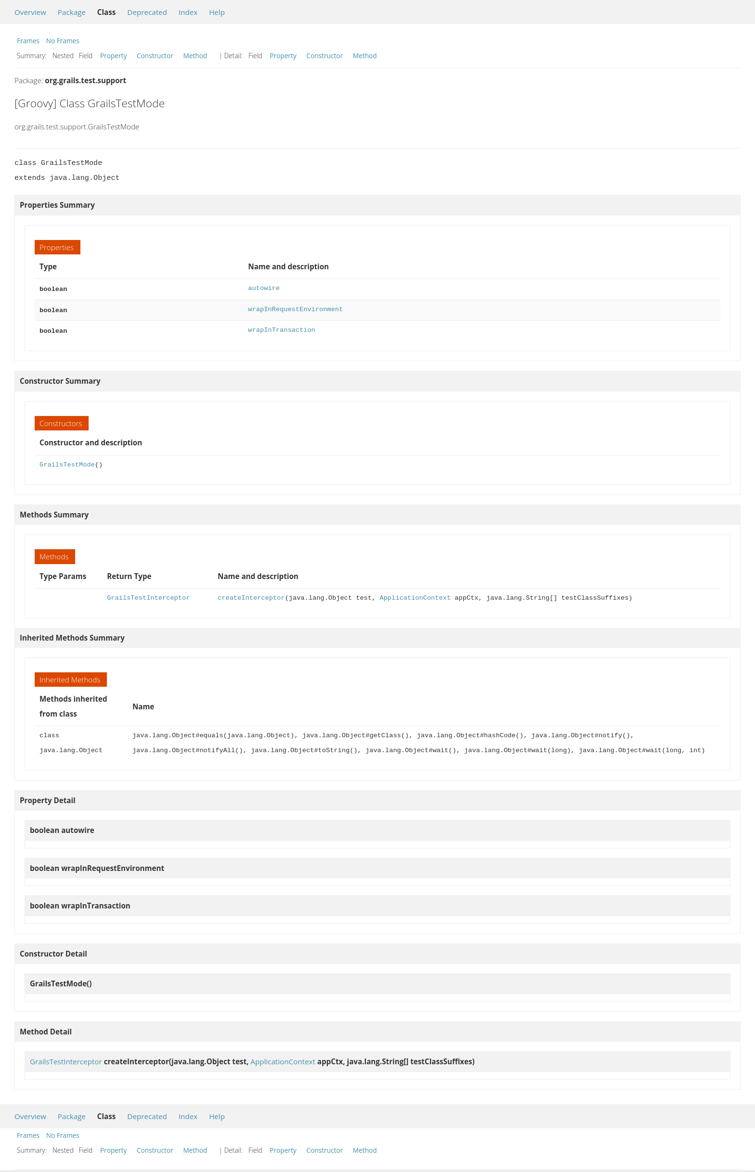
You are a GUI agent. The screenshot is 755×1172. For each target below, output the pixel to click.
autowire (264, 288)
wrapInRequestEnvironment (295, 308)
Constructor (155, 55)
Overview (30, 12)
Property (113, 55)
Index (188, 12)
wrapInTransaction (281, 328)
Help (217, 12)
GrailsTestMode (67, 461)
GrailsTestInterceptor (148, 595)
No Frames (62, 40)
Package (72, 12)
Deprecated (147, 12)
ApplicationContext (415, 595)
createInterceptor (251, 595)
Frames (28, 40)
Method (195, 55)
